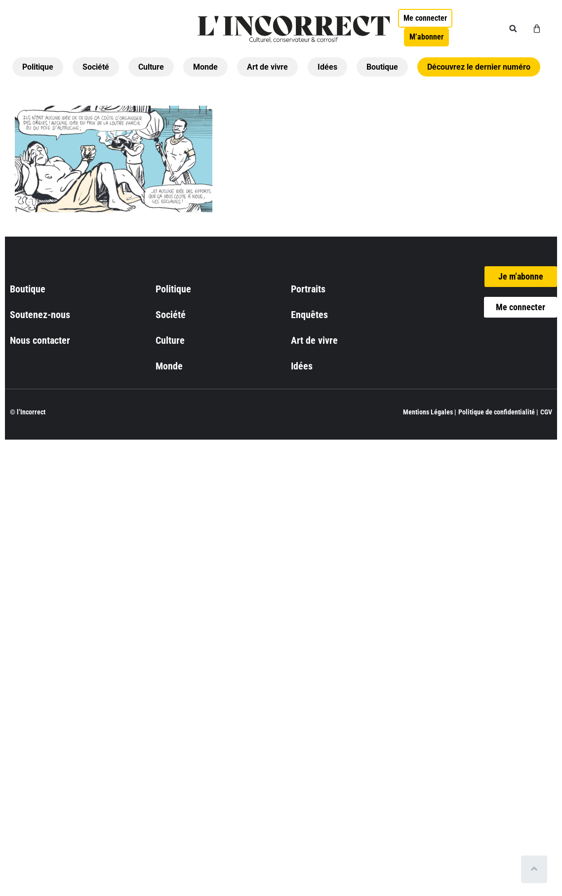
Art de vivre (267, 67)
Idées (327, 67)
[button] (513, 29)
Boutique (382, 67)
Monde (205, 67)
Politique (37, 67)
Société (95, 67)
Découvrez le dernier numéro (478, 67)
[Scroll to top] (536, 869)
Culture (151, 67)
